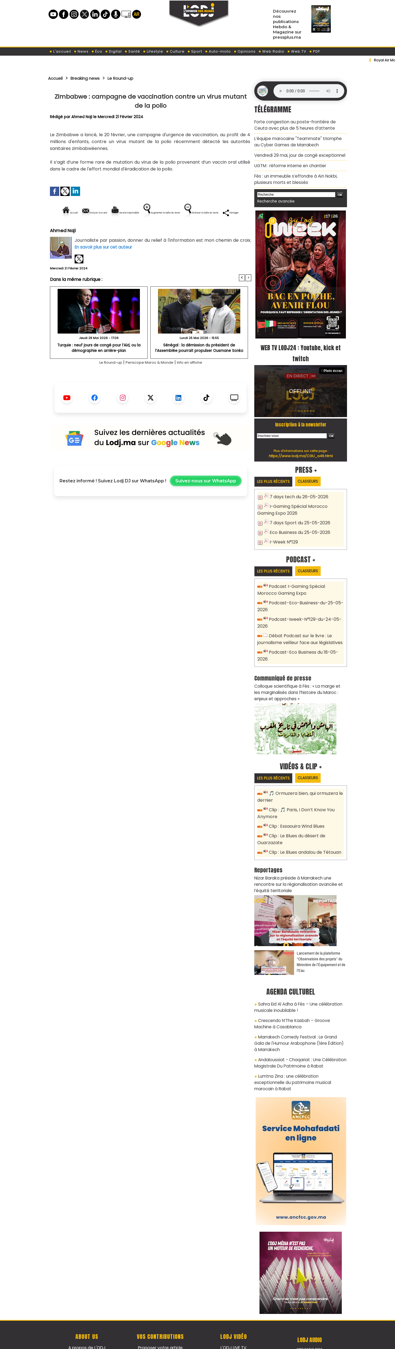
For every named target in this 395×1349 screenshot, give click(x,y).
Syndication (211, 1341)
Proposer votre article (160, 1316)
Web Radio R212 (309, 1318)
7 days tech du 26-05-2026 (297, 492)
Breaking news (90, 78)
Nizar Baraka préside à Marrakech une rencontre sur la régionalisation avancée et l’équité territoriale (300, 866)
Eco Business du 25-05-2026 (298, 525)
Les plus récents (275, 476)
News (81, 51)
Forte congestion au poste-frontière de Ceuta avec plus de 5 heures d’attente (298, 124)
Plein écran (333, 365)
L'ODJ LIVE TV (233, 1316)
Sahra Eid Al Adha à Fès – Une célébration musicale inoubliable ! (295, 988)
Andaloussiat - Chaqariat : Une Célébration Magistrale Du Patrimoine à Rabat (297, 1039)
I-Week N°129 (283, 534)
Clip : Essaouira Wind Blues (295, 811)
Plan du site (183, 1341)
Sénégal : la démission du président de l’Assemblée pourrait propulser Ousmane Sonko (199, 366)
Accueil (56, 78)
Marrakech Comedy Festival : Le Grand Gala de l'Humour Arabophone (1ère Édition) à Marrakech (298, 1021)
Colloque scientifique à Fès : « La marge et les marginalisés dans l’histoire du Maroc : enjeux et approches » (300, 679)
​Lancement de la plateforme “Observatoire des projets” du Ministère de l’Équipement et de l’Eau (321, 943)
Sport (194, 51)
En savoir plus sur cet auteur (105, 266)
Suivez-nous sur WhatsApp (205, 499)
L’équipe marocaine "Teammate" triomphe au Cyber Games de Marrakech (298, 140)
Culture (175, 51)
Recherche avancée (274, 196)
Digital (113, 51)
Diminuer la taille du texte (136, 231)
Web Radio (271, 51)
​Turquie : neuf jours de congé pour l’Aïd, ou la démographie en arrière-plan (98, 366)
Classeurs (314, 476)
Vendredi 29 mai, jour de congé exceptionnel (297, 152)
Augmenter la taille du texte (216, 212)
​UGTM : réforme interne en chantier (288, 162)
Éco (96, 51)
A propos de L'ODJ (87, 1316)
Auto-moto (218, 51)
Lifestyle (153, 51)
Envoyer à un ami (101, 212)
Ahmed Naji (82, 116)
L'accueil (60, 51)
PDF (314, 51)
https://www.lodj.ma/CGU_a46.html (300, 450)
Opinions (245, 51)
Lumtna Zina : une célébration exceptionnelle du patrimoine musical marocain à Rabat (299, 1055)
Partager (185, 231)
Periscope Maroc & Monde (148, 381)
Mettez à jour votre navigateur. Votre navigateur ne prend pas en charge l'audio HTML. (308, 91)
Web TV (296, 51)
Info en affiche (196, 381)
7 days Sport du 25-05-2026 (298, 516)
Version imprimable (153, 212)
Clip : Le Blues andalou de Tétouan (304, 835)
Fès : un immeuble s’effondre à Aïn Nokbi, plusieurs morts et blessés (293, 175)
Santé (132, 51)
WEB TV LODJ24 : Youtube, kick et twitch (301, 348)
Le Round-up (130, 78)
